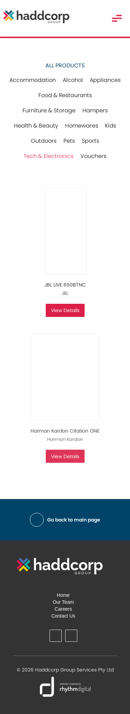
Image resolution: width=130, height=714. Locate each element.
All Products (65, 65)
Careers (63, 609)
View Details (65, 310)
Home (63, 595)
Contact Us (63, 616)
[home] (34, 16)
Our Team (63, 602)
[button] (117, 18)
